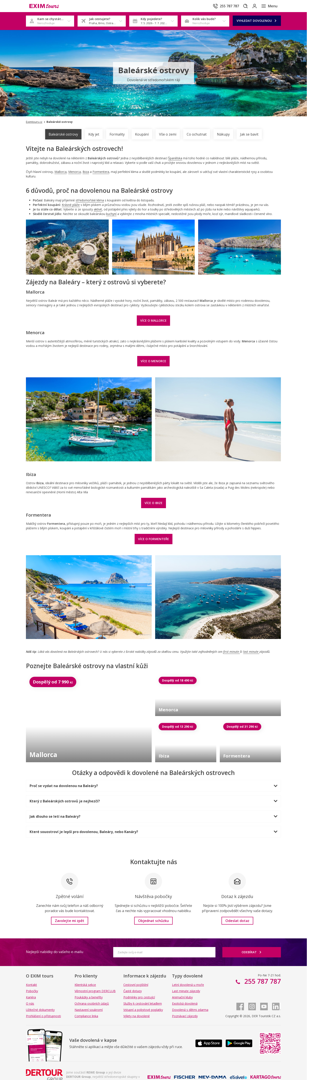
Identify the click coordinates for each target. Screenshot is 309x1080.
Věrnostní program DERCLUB (95, 991)
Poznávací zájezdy (185, 1016)
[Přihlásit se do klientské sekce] (251, 6)
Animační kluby (182, 997)
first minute (231, 652)
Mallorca (60, 172)
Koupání (142, 134)
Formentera (100, 172)
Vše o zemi (167, 134)
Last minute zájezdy (186, 991)
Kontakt (31, 985)
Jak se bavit (249, 134)
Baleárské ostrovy (63, 134)
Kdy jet (93, 134)
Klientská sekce (85, 985)
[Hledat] (239, 6)
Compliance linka (86, 1016)
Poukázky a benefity (89, 997)
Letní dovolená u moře (188, 985)
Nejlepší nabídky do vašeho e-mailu (54, 951)
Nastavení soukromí (89, 1010)
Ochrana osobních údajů (92, 1003)
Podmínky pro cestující (139, 997)
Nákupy (223, 134)
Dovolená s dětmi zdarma (190, 1010)
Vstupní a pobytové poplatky (143, 1010)
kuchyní (111, 214)
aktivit (98, 209)
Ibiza (86, 172)
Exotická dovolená (185, 1003)
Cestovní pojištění (135, 985)
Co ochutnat (197, 134)
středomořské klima (90, 200)
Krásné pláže (71, 205)
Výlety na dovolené (136, 1016)
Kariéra (31, 997)
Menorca (74, 172)
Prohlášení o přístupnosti (43, 1016)
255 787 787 (262, 981)
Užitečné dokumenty (40, 1010)
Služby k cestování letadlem (142, 1003)
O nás (30, 1003)
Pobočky (32, 991)
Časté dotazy (132, 991)
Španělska (175, 158)
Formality (117, 134)
